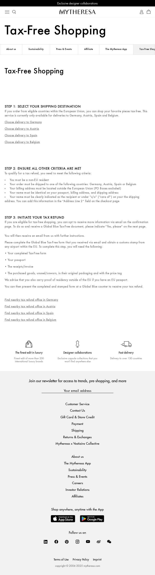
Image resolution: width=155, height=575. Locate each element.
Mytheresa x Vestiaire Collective (77, 443)
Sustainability (36, 49)
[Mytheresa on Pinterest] (67, 542)
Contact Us (77, 410)
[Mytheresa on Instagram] (77, 542)
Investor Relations (77, 489)
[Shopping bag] (148, 12)
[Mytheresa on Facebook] (56, 542)
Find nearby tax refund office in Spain (29, 313)
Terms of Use (61, 559)
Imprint (97, 559)
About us (11, 49)
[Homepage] (77, 11)
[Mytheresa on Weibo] (98, 542)
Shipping (77, 430)
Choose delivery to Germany (23, 122)
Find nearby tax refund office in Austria (30, 306)
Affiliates (77, 496)
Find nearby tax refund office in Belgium (30, 319)
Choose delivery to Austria (22, 128)
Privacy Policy (81, 559)
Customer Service (77, 404)
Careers (77, 483)
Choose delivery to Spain (21, 135)
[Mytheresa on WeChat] (109, 542)
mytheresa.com (92, 566)
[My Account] (141, 12)
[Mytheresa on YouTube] (88, 542)
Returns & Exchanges (77, 437)
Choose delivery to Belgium (22, 142)
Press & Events (64, 49)
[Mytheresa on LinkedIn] (45, 542)
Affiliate (88, 49)
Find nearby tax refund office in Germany (31, 299)
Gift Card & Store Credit (77, 417)
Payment (77, 423)
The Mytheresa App (116, 49)
